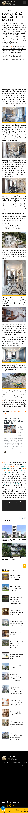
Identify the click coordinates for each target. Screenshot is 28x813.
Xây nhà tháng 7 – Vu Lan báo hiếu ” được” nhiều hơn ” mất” (16, 588)
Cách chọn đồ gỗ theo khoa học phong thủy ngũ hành (16, 612)
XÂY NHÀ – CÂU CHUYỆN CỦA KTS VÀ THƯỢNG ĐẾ (16, 703)
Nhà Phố (9, 470)
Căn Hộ (15, 470)
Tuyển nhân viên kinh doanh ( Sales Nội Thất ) (16, 656)
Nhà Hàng (7, 472)
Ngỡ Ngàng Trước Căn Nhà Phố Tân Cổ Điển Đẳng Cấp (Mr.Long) (14, 540)
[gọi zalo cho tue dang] (3, 808)
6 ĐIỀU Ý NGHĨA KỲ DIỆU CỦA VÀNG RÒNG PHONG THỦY (16, 577)
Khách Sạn (22, 470)
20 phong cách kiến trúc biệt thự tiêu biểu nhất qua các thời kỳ (16, 623)
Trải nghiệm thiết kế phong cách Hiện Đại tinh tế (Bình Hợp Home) (13, 558)
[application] (14, 506)
